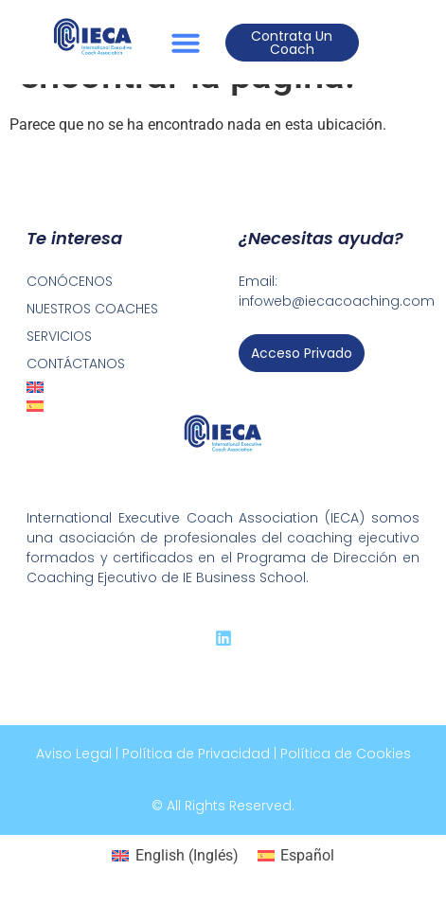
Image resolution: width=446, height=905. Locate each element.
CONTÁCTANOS (76, 363)
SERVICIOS (59, 336)
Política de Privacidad (196, 753)
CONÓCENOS (70, 281)
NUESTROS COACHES (92, 308)
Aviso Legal (74, 753)
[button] (185, 42)
